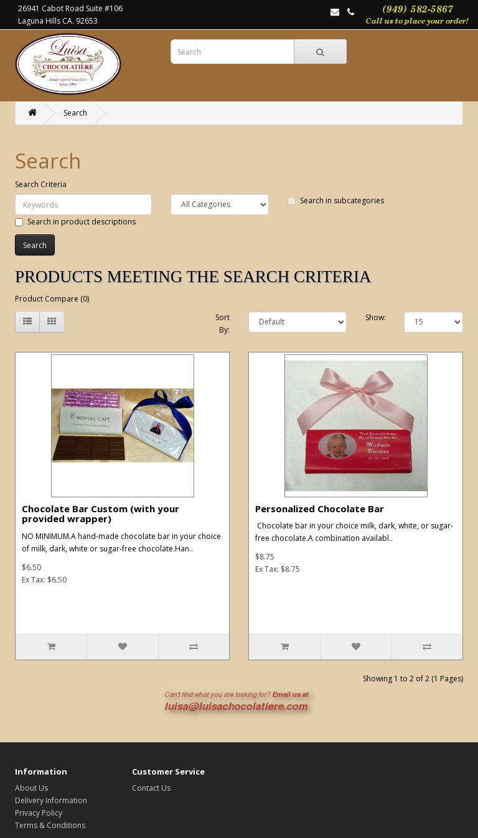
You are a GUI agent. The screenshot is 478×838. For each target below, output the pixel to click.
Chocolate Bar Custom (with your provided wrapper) (100, 513)
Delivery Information (51, 800)
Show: (375, 317)
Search (75, 113)
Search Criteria (41, 184)
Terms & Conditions (50, 825)
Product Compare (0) (52, 298)
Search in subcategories (336, 200)
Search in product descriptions (75, 221)
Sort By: (222, 323)
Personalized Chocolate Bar (319, 508)
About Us (31, 788)
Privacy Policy (38, 813)
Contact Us (151, 788)
